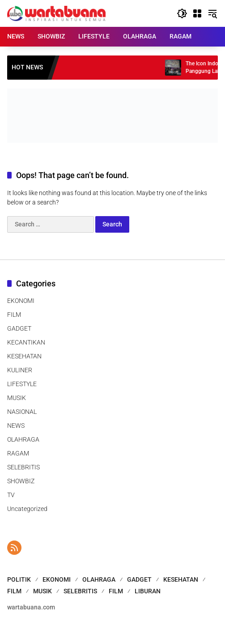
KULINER (19, 370)
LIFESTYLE (22, 383)
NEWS (16, 425)
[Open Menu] (197, 13)
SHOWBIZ (20, 481)
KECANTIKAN (26, 342)
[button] (182, 13)
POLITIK (19, 579)
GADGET (19, 328)
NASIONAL (22, 411)
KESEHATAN (24, 356)
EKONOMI (20, 300)
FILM (14, 314)
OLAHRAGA (23, 439)
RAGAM (18, 453)
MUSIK (16, 397)
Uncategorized (27, 508)
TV (11, 494)
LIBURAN (148, 591)
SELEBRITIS (23, 467)
